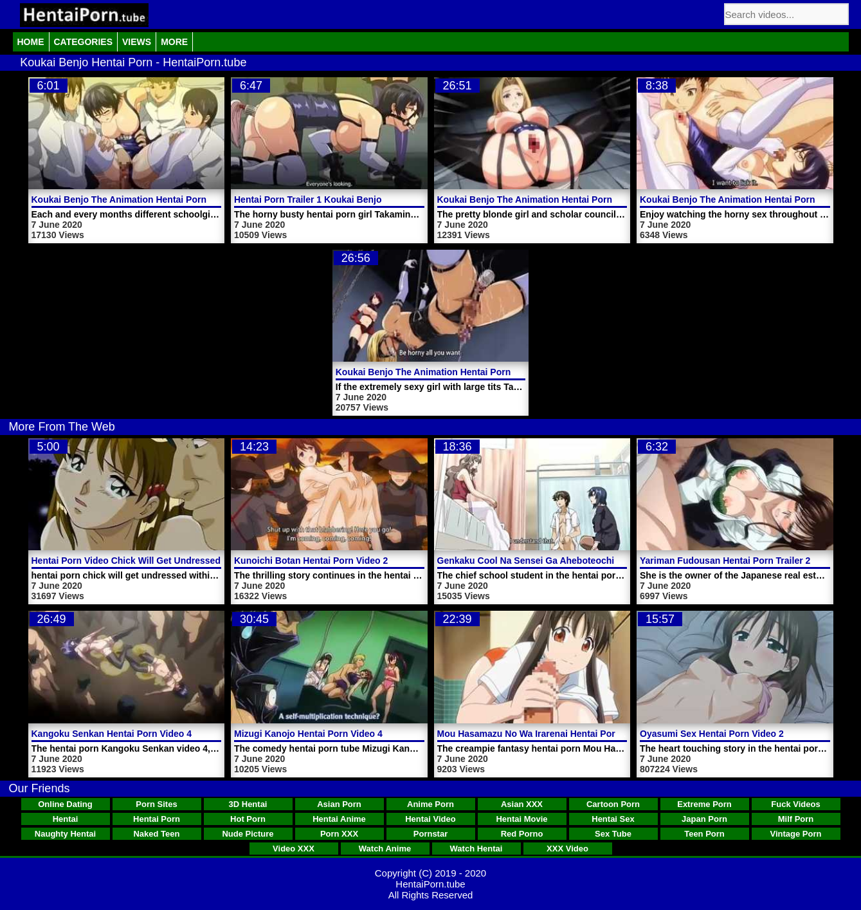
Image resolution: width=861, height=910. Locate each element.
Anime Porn (430, 804)
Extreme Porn (704, 804)
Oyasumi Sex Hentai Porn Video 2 (712, 734)
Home (30, 42)
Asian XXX (522, 804)
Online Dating (65, 804)
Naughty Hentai (65, 834)
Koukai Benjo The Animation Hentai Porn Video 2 (440, 372)
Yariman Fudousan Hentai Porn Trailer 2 (725, 560)
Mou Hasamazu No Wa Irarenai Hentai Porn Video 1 (546, 734)
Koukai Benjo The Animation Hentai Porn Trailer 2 (138, 199)
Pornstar (430, 834)
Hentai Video (430, 819)
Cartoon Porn (613, 804)
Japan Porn (704, 819)
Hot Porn (248, 819)
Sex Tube (613, 834)
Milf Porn (796, 819)
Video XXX (293, 848)
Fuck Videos (795, 804)
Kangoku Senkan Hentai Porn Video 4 (112, 734)
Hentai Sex (613, 819)
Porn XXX (339, 834)
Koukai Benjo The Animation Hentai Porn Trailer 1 (746, 199)
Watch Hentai (476, 848)
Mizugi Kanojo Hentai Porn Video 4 (308, 734)
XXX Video (567, 848)
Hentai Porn (156, 819)
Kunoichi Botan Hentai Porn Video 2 (311, 560)
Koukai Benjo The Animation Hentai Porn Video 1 (542, 199)
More (174, 42)
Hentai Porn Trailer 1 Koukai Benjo (308, 199)
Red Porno (522, 834)
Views (136, 42)
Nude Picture (247, 834)
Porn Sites (156, 804)
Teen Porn (704, 834)
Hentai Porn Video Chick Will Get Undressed (126, 560)
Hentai (65, 819)
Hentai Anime (339, 819)
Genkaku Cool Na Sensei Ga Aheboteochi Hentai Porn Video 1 (569, 560)
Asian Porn (339, 804)
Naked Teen (156, 834)
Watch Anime (385, 848)
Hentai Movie (521, 819)
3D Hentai (248, 804)
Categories (83, 42)
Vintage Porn (796, 834)
